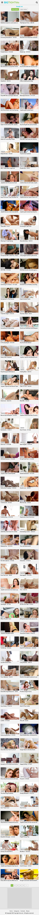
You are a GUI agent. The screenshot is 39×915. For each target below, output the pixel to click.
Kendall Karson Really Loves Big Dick (29, 284)
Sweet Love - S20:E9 (25, 488)
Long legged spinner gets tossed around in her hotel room (29, 255)
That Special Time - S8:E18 (27, 22)
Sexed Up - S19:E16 (25, 52)
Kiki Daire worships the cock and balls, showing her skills (29, 37)
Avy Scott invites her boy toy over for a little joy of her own (29, 66)
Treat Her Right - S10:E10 (7, 313)
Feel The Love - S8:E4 (6, 575)
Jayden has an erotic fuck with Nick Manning (10, 212)
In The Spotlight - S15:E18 (7, 342)
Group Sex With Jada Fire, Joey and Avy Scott (10, 255)
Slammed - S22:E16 (6, 400)
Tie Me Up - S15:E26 (6, 648)
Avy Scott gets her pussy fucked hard (29, 124)
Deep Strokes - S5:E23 (6, 153)
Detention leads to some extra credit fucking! (10, 22)
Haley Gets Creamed (6, 357)
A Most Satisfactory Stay (26, 81)
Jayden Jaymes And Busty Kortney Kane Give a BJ (29, 357)
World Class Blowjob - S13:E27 (9, 415)
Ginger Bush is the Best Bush (27, 749)
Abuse (27, 911)
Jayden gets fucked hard (26, 110)
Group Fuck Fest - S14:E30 (27, 459)
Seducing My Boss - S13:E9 (8, 735)
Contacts (22, 911)
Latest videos (23, 9)
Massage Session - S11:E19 (27, 95)
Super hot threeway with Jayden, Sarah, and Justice (10, 124)
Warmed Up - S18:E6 (25, 502)
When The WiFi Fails (6, 619)
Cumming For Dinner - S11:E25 (9, 284)
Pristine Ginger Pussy (26, 691)
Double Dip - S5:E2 (25, 168)
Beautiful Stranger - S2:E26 (8, 837)
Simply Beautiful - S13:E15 (27, 793)
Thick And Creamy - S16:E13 (27, 633)
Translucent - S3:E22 (6, 502)
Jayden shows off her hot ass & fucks (29, 822)
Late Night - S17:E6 (6, 604)
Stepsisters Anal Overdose (27, 517)
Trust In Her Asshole (25, 153)
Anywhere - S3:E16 (6, 81)
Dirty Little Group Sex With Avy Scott (10, 880)
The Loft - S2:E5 (24, 720)
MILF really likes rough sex (8, 168)
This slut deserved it (25, 546)
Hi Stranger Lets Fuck (25, 226)
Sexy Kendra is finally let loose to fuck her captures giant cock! (10, 822)
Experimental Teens (25, 299)
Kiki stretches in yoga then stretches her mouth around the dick (10, 66)
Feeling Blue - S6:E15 (25, 371)
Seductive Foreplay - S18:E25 (8, 488)
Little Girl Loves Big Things (8, 139)
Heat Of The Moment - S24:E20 (28, 648)
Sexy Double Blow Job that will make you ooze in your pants (29, 735)
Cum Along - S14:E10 (6, 706)
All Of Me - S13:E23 (6, 270)
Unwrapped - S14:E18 (25, 575)
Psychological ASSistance (8, 371)
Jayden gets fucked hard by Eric (28, 212)
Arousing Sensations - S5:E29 (9, 37)
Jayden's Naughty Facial (7, 633)
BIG (8, 2)
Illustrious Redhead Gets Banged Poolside (29, 328)
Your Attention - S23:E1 (7, 677)
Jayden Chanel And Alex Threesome (29, 415)
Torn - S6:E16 (23, 589)
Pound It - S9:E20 (24, 778)
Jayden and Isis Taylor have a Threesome (29, 197)
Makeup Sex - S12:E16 (6, 546)
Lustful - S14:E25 (5, 720)
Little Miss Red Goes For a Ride (9, 531)
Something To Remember (7, 328)
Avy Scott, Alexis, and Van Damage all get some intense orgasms (10, 110)
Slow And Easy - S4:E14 (26, 241)
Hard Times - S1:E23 (25, 430)
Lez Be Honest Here (6, 662)
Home (11, 911)
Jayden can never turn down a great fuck (10, 589)
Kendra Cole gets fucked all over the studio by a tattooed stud (29, 677)
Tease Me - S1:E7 (5, 226)
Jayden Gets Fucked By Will (8, 473)
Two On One (23, 807)
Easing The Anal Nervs (7, 851)
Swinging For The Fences (7, 299)
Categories (16, 911)
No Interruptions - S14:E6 (7, 560)
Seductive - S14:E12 (25, 560)
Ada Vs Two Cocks (25, 706)
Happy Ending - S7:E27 (26, 764)
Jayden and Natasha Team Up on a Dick (10, 866)
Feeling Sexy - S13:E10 (7, 517)
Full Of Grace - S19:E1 (26, 866)
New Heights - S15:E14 (26, 444)
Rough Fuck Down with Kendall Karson (29, 880)
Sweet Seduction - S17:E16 (27, 473)
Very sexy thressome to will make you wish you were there (10, 778)
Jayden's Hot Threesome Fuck (9, 182)
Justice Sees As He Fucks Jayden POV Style (29, 182)
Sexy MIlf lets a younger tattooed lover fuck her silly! (10, 95)
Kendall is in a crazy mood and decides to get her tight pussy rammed (10, 764)
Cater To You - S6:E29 (25, 386)
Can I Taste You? (5, 807)
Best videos (15, 9)
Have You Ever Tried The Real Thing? (10, 197)
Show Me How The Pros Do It (8, 749)
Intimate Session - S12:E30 (8, 459)
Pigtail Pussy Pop (24, 837)
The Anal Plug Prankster (7, 793)
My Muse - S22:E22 (25, 851)
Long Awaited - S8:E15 (26, 662)
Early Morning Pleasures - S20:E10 (10, 691)
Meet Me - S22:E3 (24, 400)
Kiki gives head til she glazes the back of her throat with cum (29, 619)
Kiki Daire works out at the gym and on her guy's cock (29, 270)
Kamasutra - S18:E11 (6, 430)
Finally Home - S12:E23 (7, 52)
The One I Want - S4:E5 (26, 313)
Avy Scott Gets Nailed (25, 342)
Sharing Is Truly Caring (7, 241)
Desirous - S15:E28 (6, 444)
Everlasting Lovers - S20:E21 (27, 531)
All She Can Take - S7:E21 (26, 604)
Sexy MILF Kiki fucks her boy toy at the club (29, 139)
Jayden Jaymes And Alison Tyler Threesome (10, 386)
